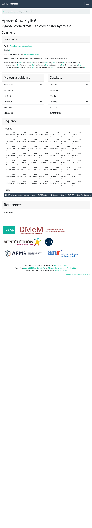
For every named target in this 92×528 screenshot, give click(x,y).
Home (5, 12)
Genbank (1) (54, 84)
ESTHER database (10, 3)
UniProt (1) (54, 102)
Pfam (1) (53, 96)
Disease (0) (8, 102)
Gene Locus (14, 12)
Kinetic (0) (8, 96)
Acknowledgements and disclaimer (78, 274)
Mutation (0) (8, 84)
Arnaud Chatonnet (60, 265)
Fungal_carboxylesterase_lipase (21, 46)
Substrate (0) (8, 107)
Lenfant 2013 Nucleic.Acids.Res (34, 268)
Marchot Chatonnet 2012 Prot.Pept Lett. (62, 268)
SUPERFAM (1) (55, 113)
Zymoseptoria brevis (31, 54)
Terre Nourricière (61, 270)
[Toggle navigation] (87, 4)
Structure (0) (8, 90)
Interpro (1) (54, 90)
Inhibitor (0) (8, 113)
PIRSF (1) (53, 107)
